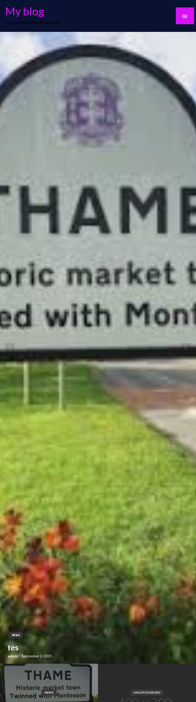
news (16, 635)
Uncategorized (147, 692)
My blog (24, 11)
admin (13, 656)
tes (13, 647)
